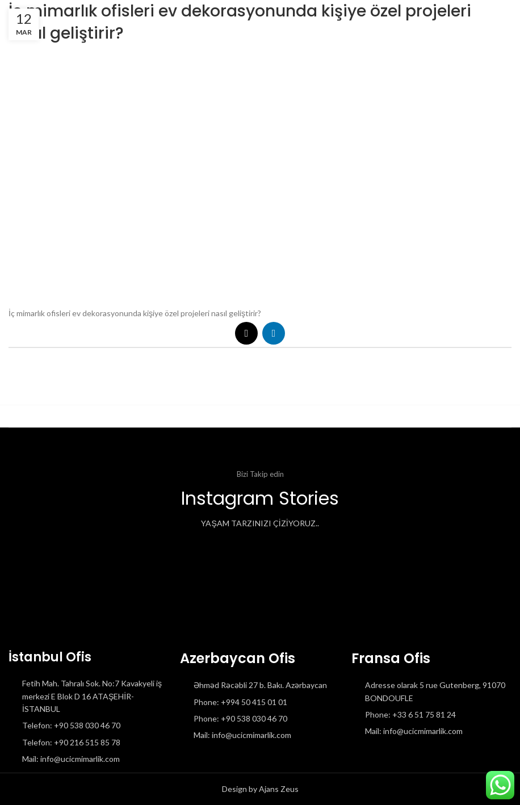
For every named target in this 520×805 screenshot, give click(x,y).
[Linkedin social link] (273, 333)
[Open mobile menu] (496, 17)
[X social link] (246, 333)
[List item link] (89, 725)
